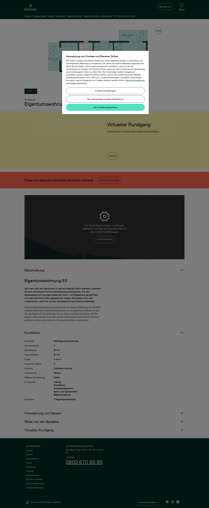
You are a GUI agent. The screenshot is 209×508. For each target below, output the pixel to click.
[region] (105, 82)
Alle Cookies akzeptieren (105, 107)
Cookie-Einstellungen (105, 90)
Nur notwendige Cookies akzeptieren (105, 99)
